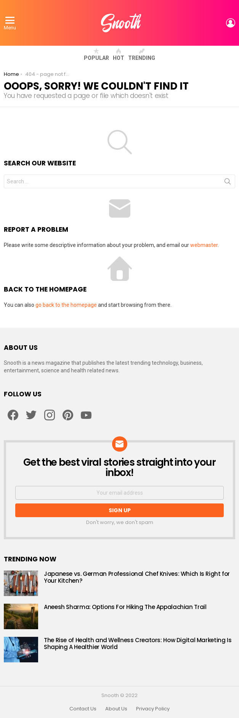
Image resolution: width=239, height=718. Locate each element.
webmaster (204, 245)
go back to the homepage (66, 305)
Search (227, 183)
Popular (96, 54)
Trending (141, 54)
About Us (116, 709)
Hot (118, 54)
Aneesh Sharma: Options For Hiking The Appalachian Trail (125, 607)
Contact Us (82, 709)
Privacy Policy (153, 709)
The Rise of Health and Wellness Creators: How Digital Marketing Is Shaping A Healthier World (137, 643)
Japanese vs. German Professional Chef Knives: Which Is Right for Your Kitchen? (137, 577)
